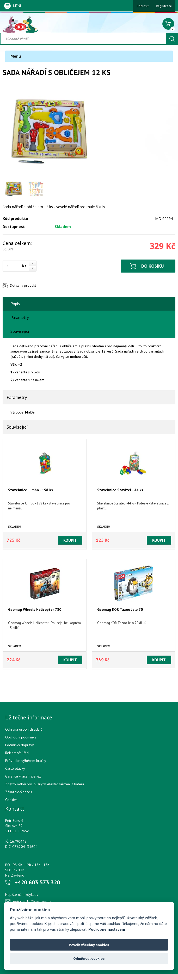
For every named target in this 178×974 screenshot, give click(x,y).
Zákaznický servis (18, 792)
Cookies (11, 799)
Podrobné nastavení (106, 929)
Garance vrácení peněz (23, 776)
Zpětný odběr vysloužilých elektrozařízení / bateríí (44, 784)
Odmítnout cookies (89, 958)
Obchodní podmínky (20, 737)
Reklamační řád (17, 752)
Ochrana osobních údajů (23, 729)
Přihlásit (143, 6)
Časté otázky (15, 768)
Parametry (19, 317)
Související (19, 331)
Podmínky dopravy (19, 745)
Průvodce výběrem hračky (25, 760)
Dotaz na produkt (23, 285)
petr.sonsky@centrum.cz (32, 901)
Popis (15, 303)
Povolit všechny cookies (89, 945)
